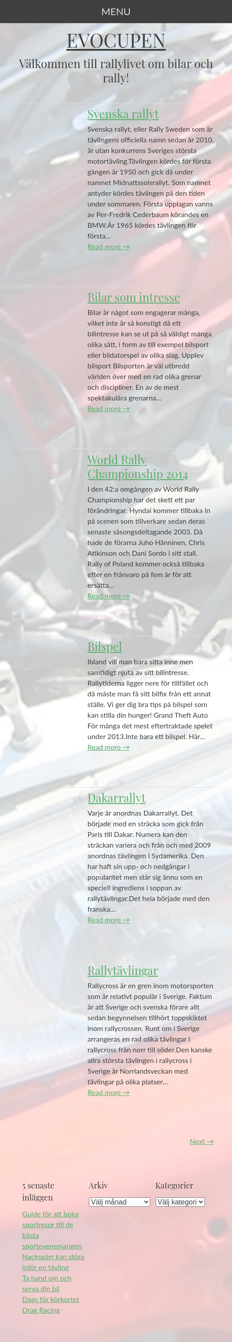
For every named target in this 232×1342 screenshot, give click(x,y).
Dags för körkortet (50, 1299)
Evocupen (116, 40)
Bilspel (105, 646)
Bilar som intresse (134, 296)
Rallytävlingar (123, 970)
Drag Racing (41, 1310)
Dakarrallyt (117, 797)
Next (202, 1141)
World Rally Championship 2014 (138, 466)
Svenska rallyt (123, 113)
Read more (109, 246)
